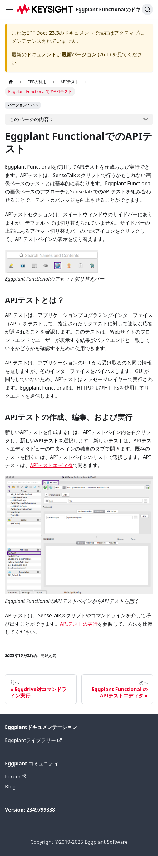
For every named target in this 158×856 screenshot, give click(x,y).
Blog (10, 786)
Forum (15, 776)
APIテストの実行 (79, 623)
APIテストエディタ (51, 465)
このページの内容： (31, 119)
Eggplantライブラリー (33, 740)
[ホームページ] (11, 82)
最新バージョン (79, 54)
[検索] (147, 9)
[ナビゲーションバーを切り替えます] (9, 9)
